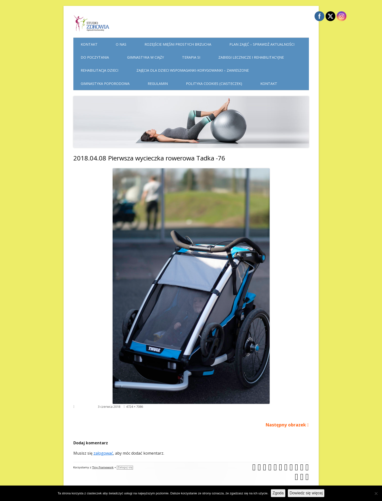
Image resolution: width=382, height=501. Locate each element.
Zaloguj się (125, 467)
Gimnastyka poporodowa (105, 83)
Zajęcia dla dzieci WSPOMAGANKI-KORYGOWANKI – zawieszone (192, 70)
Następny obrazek (285, 425)
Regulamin (158, 83)
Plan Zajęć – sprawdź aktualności (261, 44)
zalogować (103, 453)
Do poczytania (95, 57)
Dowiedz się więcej (306, 493)
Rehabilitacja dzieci (99, 70)
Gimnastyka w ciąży (145, 57)
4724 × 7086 (134, 406)
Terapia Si (191, 57)
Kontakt (89, 44)
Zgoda (278, 493)
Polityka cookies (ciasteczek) (214, 83)
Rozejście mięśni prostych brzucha (178, 44)
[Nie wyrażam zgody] (375, 493)
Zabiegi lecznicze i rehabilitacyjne (251, 57)
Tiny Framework (102, 467)
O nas (121, 44)
